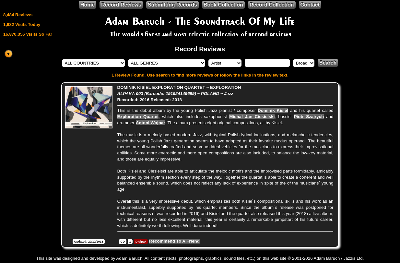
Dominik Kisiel (273, 110)
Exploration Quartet (138, 116)
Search (327, 63)
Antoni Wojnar (150, 122)
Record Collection (272, 4)
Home (87, 4)
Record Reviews (121, 4)
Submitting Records (172, 4)
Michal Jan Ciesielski (252, 116)
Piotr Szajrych (309, 116)
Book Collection (223, 4)
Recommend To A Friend (174, 241)
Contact (310, 4)
